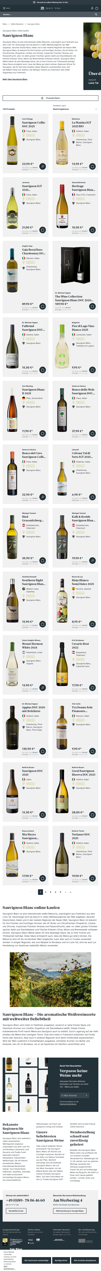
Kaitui (42, 1157)
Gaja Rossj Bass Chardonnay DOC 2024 (33, 251)
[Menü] (6, 8)
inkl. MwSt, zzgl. (29, 167)
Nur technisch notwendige (36, 1260)
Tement (44, 70)
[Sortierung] (75, 109)
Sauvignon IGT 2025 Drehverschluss (33, 188)
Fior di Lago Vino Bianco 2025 (83, 328)
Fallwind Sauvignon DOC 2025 (32, 328)
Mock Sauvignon (47, 1168)
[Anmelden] (86, 1095)
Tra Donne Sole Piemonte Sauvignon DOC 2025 (82, 709)
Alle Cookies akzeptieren (85, 1260)
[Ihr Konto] (92, 8)
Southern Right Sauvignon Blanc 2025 (33, 582)
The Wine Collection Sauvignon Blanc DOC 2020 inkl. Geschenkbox (73, 298)
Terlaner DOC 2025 (81, 836)
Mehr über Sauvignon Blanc (15, 79)
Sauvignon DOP (56, 1179)
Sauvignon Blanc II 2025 (33, 391)
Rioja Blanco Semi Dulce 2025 (83, 582)
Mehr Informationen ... (9, 1267)
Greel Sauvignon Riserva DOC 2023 (83, 772)
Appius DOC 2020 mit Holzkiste (33, 709)
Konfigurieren (61, 1260)
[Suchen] (95, 14)
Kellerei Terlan (12, 70)
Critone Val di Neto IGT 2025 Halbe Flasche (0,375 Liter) (81, 455)
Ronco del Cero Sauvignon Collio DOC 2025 (33, 455)
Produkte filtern (50, 98)
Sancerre (80, 1126)
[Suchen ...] (48, 14)
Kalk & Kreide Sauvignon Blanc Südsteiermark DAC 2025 (83, 518)
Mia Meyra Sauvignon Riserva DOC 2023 (33, 836)
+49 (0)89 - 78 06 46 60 (25, 1200)
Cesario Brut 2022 (80, 645)
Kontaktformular (16, 1211)
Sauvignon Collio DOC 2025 (33, 124)
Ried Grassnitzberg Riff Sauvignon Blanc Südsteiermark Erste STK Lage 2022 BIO (32, 518)
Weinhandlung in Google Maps (70, 1211)
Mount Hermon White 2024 (32, 645)
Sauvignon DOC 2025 (32, 772)
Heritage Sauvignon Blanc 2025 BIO (83, 188)
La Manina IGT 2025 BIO (81, 124)
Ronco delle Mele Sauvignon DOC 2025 (83, 391)
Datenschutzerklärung (68, 1104)
